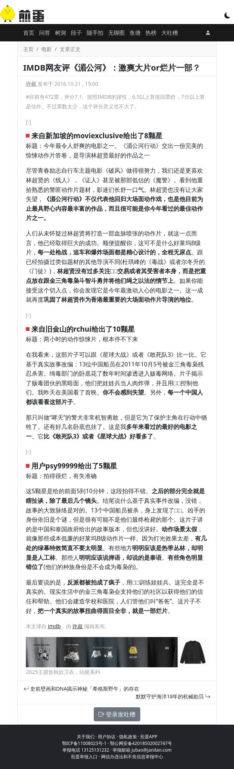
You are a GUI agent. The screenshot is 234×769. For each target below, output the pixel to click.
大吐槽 (169, 32)
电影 (46, 48)
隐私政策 (128, 737)
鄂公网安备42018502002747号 (141, 743)
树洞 (60, 32)
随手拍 (95, 32)
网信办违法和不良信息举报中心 (132, 756)
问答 (44, 32)
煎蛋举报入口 (84, 756)
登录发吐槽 (117, 714)
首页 (28, 32)
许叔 (31, 83)
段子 (76, 32)
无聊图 (116, 32)
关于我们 (85, 737)
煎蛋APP (148, 737)
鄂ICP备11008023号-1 (84, 743)
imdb (54, 626)
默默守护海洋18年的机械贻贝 (173, 696)
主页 (28, 48)
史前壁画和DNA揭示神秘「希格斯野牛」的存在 (81, 688)
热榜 (150, 32)
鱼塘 (135, 32)
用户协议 (107, 737)
